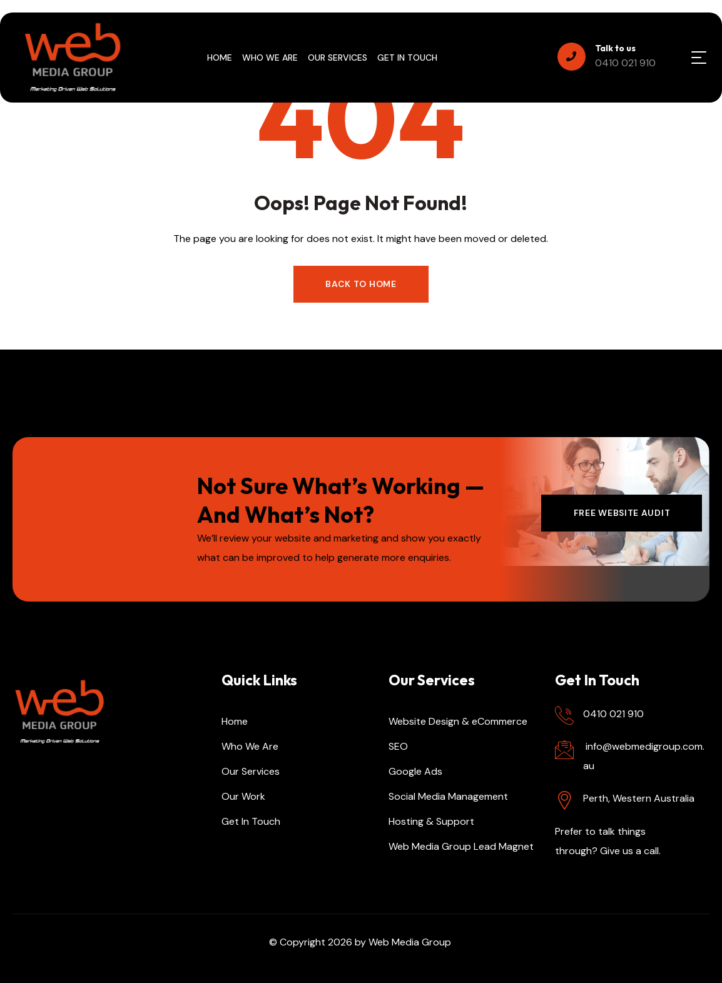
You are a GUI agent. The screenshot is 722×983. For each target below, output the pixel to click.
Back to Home (360, 284)
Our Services (250, 771)
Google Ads (415, 771)
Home (234, 721)
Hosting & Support (431, 821)
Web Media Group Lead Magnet (461, 846)
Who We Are (249, 746)
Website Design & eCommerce (458, 721)
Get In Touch (250, 821)
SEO (398, 746)
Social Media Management (448, 796)
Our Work (243, 796)
